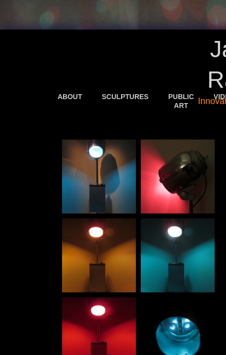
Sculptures (125, 97)
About (70, 97)
